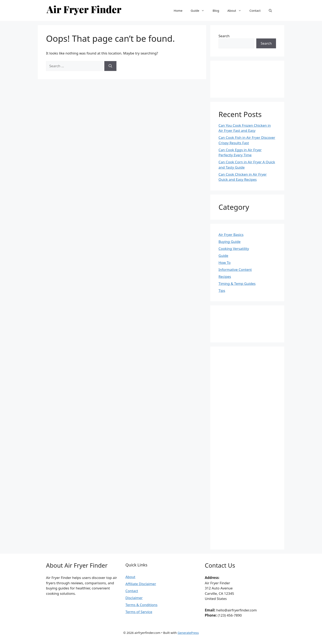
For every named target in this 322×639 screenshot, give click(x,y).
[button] (270, 10)
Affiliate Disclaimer (140, 583)
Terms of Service (138, 611)
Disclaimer (134, 597)
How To (224, 262)
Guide (199, 10)
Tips (221, 290)
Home (178, 10)
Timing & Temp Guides (236, 283)
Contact (255, 10)
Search (224, 36)
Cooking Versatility (233, 248)
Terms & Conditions (141, 604)
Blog (216, 10)
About (236, 10)
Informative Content (235, 269)
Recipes (224, 276)
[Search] (110, 66)
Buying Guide (229, 241)
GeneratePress (188, 633)
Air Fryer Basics (231, 234)
